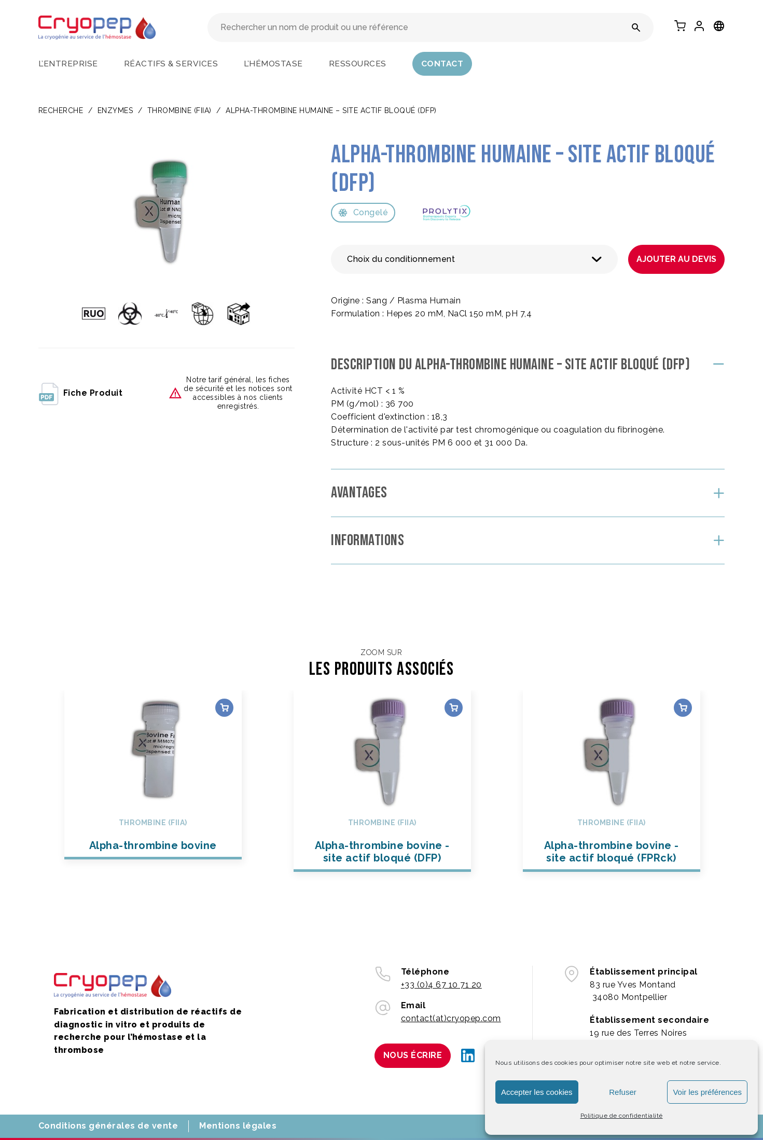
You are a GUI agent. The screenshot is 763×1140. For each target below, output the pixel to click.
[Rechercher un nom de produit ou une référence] (636, 27)
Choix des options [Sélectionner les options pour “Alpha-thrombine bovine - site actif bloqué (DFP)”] (453, 708)
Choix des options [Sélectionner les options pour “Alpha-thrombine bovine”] (224, 708)
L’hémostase (273, 63)
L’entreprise (68, 63)
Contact (442, 63)
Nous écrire (412, 1055)
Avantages (359, 492)
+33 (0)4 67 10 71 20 (441, 985)
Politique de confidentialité (621, 1115)
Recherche (61, 110)
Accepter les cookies (537, 1092)
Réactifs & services (171, 63)
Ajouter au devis (676, 259)
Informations (367, 540)
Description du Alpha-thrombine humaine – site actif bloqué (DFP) (510, 364)
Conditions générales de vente (108, 1126)
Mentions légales (237, 1126)
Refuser (622, 1092)
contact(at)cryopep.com (451, 1018)
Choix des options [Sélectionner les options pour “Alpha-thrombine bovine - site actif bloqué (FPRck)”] (682, 708)
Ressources (357, 63)
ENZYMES (115, 110)
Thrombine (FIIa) (179, 110)
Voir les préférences (707, 1092)
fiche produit (80, 393)
